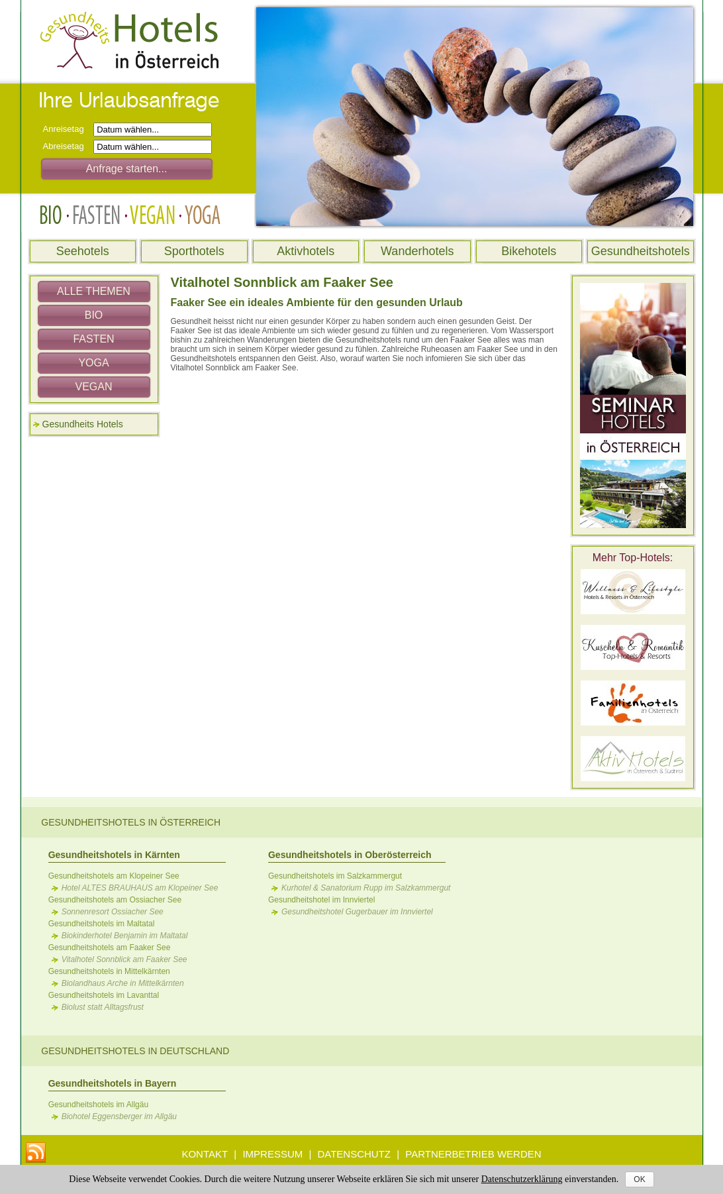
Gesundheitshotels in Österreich (130, 822)
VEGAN (93, 386)
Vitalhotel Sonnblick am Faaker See (124, 959)
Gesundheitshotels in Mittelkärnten (109, 971)
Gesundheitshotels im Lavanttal (103, 995)
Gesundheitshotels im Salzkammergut (335, 876)
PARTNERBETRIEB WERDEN (473, 1154)
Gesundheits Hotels (82, 424)
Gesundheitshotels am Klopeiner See (113, 876)
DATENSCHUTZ (354, 1154)
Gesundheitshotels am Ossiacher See (114, 899)
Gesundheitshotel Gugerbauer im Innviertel (357, 911)
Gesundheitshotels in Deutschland (135, 1051)
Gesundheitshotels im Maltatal (101, 923)
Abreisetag (67, 146)
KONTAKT (204, 1154)
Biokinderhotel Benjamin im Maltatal (125, 935)
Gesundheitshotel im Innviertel (321, 899)
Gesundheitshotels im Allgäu (98, 1104)
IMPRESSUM (272, 1154)
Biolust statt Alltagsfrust (103, 1007)
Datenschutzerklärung (522, 1179)
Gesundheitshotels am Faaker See (109, 947)
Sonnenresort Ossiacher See (113, 911)
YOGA (93, 362)
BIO (94, 315)
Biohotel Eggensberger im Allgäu (119, 1116)
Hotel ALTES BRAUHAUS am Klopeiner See (140, 888)
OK (639, 1179)
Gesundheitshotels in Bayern (112, 1083)
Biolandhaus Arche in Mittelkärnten (123, 983)
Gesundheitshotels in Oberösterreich (350, 854)
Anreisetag (67, 129)
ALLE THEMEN (93, 291)
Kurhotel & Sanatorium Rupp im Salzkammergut (365, 888)
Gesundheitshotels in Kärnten (114, 854)
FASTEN (93, 339)
